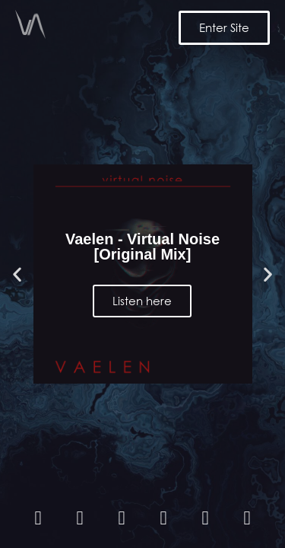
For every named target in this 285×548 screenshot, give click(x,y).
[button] (17, 274)
